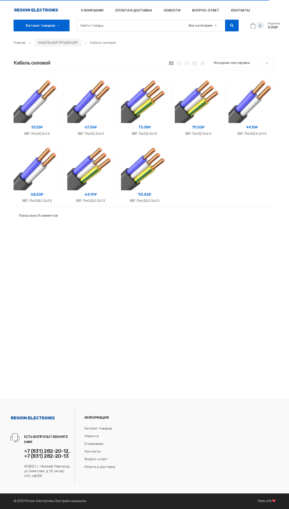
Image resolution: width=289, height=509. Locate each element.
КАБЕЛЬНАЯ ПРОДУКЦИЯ (57, 43)
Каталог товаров (98, 428)
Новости (172, 10)
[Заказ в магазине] (241, 63)
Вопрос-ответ (96, 459)
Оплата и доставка (133, 10)
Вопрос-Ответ (205, 10)
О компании (92, 10)
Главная (20, 43)
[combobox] (128, 25)
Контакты (240, 10)
